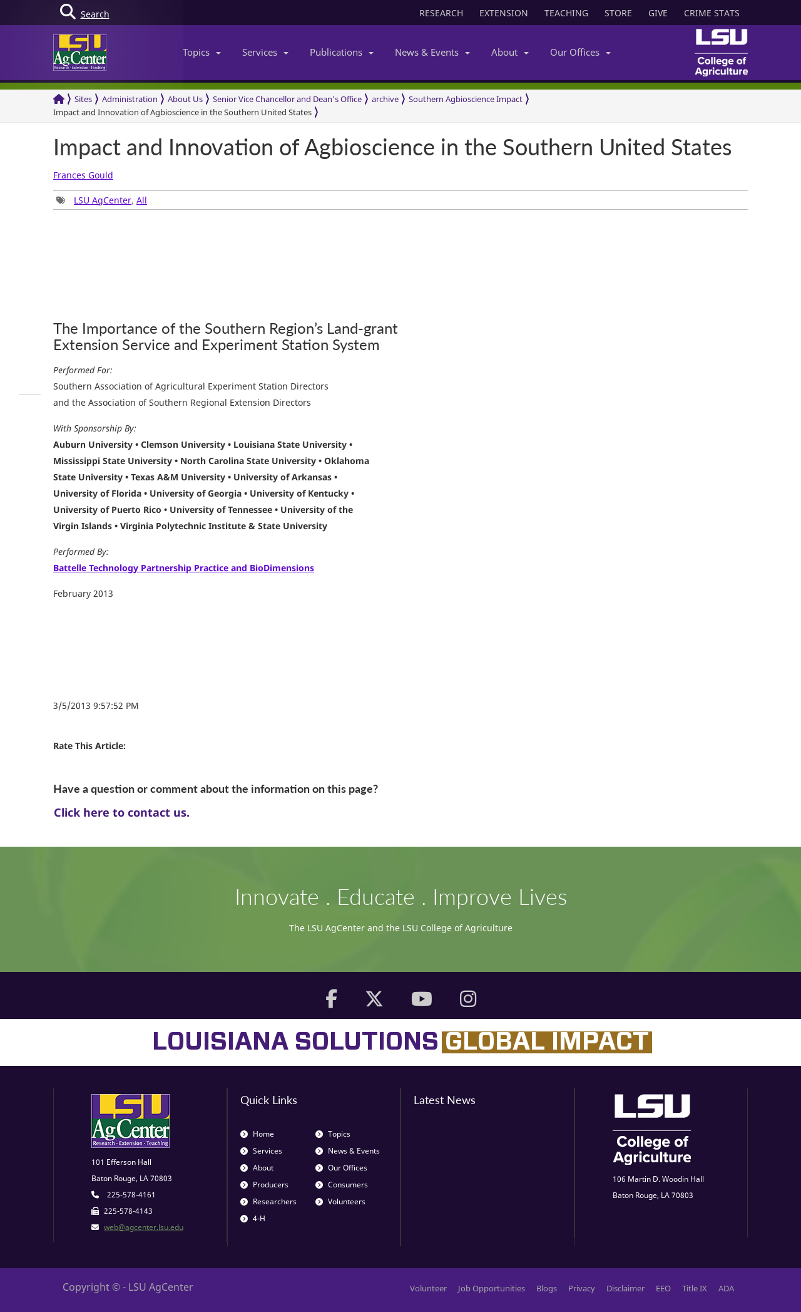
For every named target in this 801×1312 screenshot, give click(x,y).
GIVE (658, 13)
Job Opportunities (491, 1288)
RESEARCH (441, 13)
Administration (130, 99)
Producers (264, 1184)
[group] (30, 394)
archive (385, 99)
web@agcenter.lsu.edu (143, 1227)
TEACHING (566, 13)
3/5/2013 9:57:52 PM (96, 705)
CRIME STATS (712, 13)
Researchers (268, 1201)
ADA (726, 1288)
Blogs (546, 1288)
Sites (83, 99)
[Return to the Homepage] (58, 99)
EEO (663, 1288)
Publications (342, 52)
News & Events (432, 52)
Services (265, 52)
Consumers (341, 1184)
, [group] (101, 200)
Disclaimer (625, 1288)
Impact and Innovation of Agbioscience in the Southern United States (182, 112)
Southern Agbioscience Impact (466, 99)
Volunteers (340, 1201)
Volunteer (428, 1288)
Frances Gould (83, 175)
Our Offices (580, 52)
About (510, 52)
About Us (185, 99)
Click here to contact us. (122, 812)
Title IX (694, 1288)
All (141, 200)
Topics (202, 52)
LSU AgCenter (102, 200)
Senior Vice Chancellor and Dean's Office (287, 99)
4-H (252, 1218)
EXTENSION (503, 13)
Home (257, 1134)
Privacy (581, 1288)
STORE (618, 13)
